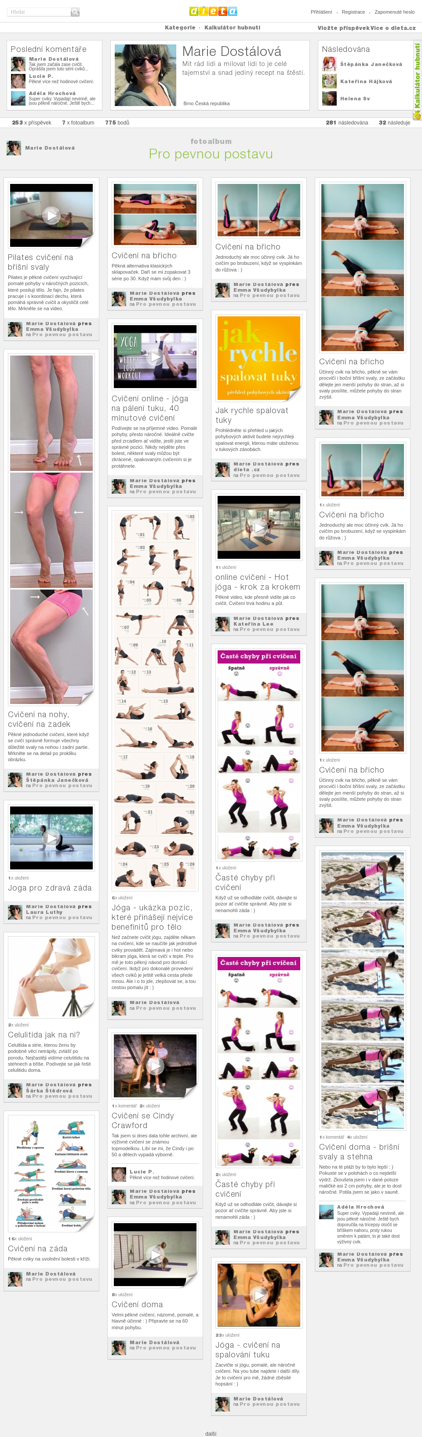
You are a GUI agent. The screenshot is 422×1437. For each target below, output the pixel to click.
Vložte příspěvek (344, 28)
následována (347, 122)
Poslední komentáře (49, 49)
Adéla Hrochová (52, 93)
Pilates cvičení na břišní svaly (40, 262)
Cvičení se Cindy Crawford (143, 1120)
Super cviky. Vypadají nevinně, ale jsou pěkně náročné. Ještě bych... (62, 101)
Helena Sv (355, 98)
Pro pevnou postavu (62, 334)
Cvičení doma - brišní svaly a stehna (359, 1151)
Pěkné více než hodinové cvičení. (61, 81)
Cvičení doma (137, 1304)
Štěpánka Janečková (371, 64)
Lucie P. (41, 76)
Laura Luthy (44, 912)
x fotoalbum (78, 122)
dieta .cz (246, 469)
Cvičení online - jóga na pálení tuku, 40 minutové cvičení (150, 408)
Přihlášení (321, 12)
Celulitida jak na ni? (44, 1034)
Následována (346, 49)
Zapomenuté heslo (395, 12)
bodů (117, 122)
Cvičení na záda (38, 1248)
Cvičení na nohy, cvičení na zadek (39, 719)
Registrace (353, 12)
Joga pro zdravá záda (50, 887)
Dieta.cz (213, 11)
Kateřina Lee (253, 624)
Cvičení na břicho (144, 255)
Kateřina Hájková (366, 81)
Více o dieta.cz (393, 28)
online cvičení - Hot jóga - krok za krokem (258, 581)
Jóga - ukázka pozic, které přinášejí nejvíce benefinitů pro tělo (152, 917)
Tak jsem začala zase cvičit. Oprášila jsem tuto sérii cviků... (59, 66)
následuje (395, 122)
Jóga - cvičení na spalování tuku (247, 1349)
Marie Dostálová (54, 59)
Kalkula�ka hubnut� (417, 80)
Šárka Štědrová (49, 1091)
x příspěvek (31, 122)
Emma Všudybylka (52, 329)
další (210, 1434)
